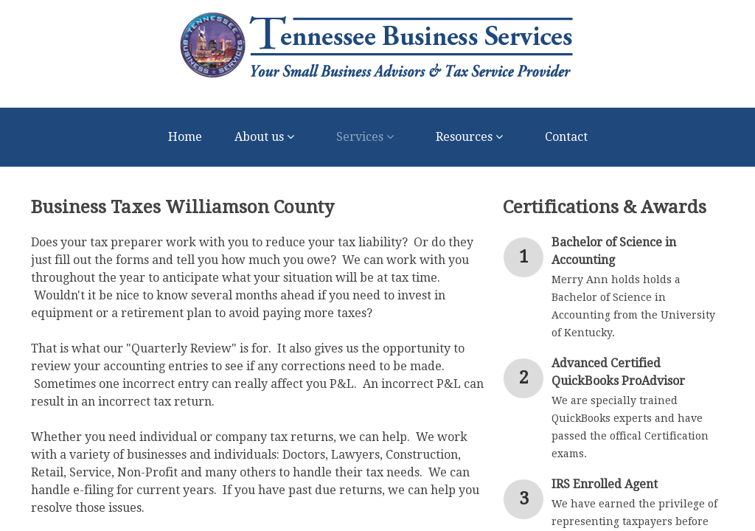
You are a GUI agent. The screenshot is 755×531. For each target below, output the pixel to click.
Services (369, 137)
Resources (474, 137)
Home (185, 137)
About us (269, 137)
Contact (566, 137)
